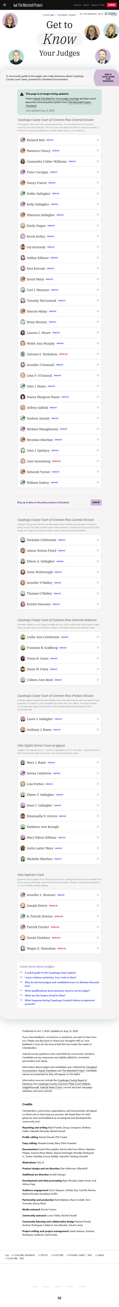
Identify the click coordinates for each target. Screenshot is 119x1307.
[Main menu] (5, 5)
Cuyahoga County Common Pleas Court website (63, 1083)
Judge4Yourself (30, 1087)
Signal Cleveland (47, 1070)
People (46, 1286)
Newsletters (98, 5)
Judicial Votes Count (51, 1087)
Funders (82, 1286)
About (86, 5)
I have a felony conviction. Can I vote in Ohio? (48, 977)
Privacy (58, 1286)
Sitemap (70, 1286)
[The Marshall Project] (27, 5)
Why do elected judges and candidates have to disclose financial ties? (59, 984)
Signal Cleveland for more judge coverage (56, 98)
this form (45, 1040)
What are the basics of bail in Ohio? (42, 995)
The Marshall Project (73, 1070)
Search (77, 5)
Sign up (96, 502)
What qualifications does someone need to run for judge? (55, 990)
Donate (111, 5)
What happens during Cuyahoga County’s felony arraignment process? (57, 1002)
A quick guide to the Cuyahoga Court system (48, 972)
